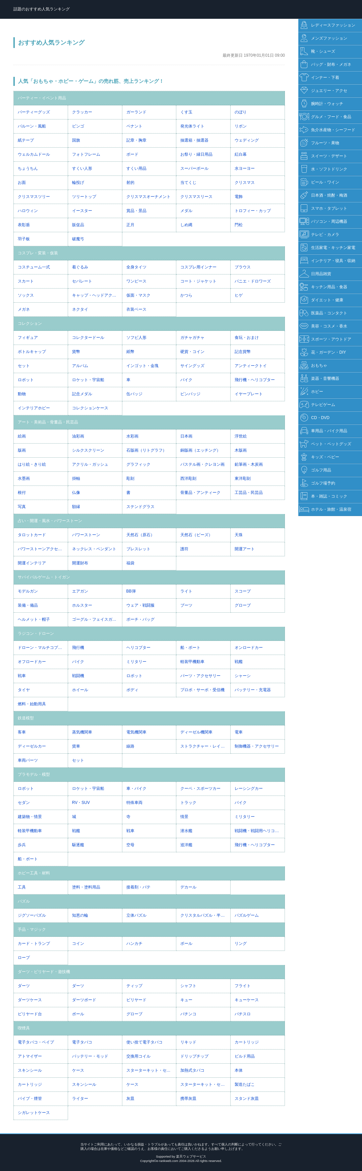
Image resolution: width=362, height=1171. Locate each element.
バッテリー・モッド (90, 1056)
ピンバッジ (190, 394)
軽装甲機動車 (192, 661)
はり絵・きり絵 (32, 464)
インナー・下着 (319, 78)
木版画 (241, 450)
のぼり (241, 112)
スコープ (243, 591)
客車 (22, 732)
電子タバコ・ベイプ (36, 1042)
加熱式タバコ (192, 1070)
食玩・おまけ (247, 337)
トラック (188, 802)
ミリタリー (136, 661)
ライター (80, 1098)
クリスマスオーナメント (148, 196)
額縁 (76, 506)
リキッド (188, 1042)
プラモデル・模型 (34, 774)
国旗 (76, 140)
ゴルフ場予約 (317, 483)
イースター (82, 210)
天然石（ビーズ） (196, 534)
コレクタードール (88, 337)
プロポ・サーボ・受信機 (202, 690)
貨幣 (76, 351)
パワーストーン (86, 534)
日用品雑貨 (315, 274)
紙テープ (26, 140)
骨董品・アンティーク (200, 492)
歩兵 (22, 845)
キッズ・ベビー (319, 457)
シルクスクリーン (88, 450)
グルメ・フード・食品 (325, 117)
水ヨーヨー (245, 168)
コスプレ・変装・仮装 (38, 253)
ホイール (80, 690)
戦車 (22, 675)
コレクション (30, 323)
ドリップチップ (194, 1056)
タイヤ (24, 690)
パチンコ (188, 1014)
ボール (186, 943)
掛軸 (76, 478)
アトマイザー (30, 1056)
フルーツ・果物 (319, 143)
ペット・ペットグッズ (325, 444)
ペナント (134, 126)
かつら (186, 295)
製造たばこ (245, 1084)
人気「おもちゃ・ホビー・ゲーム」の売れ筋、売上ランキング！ (91, 81)
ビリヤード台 (30, 1014)
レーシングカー (249, 788)
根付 (22, 492)
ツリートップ (84, 196)
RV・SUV (81, 802)
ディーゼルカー (32, 746)
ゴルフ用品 (315, 470)
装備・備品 (28, 605)
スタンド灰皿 (247, 1098)
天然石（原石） (140, 534)
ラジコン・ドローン (36, 633)
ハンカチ (134, 943)
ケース (78, 1070)
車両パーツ (28, 760)
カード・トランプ (34, 943)
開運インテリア (32, 563)
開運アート (245, 549)
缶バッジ (134, 394)
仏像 (76, 492)
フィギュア (28, 337)
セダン (24, 802)
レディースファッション (327, 25)
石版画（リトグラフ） (146, 450)
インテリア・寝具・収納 (327, 261)
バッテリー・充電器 (253, 690)
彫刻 (130, 478)
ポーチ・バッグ (140, 619)
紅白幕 (241, 154)
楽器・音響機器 (319, 379)
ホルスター (82, 605)
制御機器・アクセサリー (257, 746)
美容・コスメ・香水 (323, 326)
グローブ (243, 605)
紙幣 (130, 351)
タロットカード (32, 534)
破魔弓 (78, 239)
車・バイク (136, 788)
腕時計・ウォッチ (321, 104)
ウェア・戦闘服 (140, 605)
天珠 (239, 534)
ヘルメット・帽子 (34, 619)
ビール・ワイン (319, 182)
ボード (132, 154)
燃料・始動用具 (32, 704)
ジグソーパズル (32, 915)
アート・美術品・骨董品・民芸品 (48, 422)
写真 (22, 506)
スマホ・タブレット (323, 208)
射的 (130, 182)
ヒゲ (239, 295)
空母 (130, 845)
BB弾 (131, 591)
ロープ (24, 957)
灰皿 (130, 1098)
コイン (78, 943)
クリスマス (245, 182)
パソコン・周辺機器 (323, 221)
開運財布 (80, 563)
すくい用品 (136, 168)
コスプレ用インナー (198, 267)
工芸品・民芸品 (249, 492)
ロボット (26, 379)
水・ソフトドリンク (323, 169)
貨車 (76, 746)
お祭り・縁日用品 (196, 154)
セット (24, 365)
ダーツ (24, 985)
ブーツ (186, 605)
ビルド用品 (245, 1056)
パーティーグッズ (34, 112)
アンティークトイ (251, 365)
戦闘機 (78, 675)
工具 (22, 887)
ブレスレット (138, 549)
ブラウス (243, 267)
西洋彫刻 (188, 478)
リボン (241, 126)
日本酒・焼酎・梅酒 (323, 195)
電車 (239, 732)
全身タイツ (136, 267)
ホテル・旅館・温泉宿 (325, 509)
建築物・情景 (30, 816)
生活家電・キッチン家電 (327, 248)
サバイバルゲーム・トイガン (44, 577)
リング (241, 943)
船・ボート (190, 647)
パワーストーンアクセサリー (43, 549)
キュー (186, 1000)
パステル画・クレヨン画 (202, 464)
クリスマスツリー (34, 196)
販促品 (78, 224)
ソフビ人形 (136, 337)
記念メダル (82, 394)
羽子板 (24, 239)
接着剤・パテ (138, 887)
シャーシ (243, 675)
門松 (239, 224)
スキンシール (30, 1070)
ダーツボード (84, 1000)
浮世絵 (241, 436)
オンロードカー (249, 647)
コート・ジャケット (198, 281)
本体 (239, 1070)
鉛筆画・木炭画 (249, 464)
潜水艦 (186, 830)
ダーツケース (30, 1000)
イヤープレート (249, 394)
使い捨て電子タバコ (144, 1042)
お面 (22, 182)
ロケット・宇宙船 (88, 379)
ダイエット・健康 (321, 300)
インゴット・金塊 (142, 365)
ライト (186, 591)
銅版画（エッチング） (200, 450)
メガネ (24, 309)
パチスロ (243, 1014)
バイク (186, 379)
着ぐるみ (80, 267)
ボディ (132, 690)
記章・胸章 (136, 140)
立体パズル (136, 915)
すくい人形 (82, 168)
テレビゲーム (317, 405)
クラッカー (82, 112)
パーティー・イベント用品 (42, 98)
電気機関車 (136, 732)
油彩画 (78, 436)
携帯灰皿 (188, 1098)
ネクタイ (80, 309)
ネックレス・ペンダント (94, 549)
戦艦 (239, 661)
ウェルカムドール (34, 154)
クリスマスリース (196, 196)
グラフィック (138, 464)
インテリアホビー (34, 408)
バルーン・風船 (32, 126)
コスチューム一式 (34, 267)
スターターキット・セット (150, 1070)
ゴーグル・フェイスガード (96, 619)
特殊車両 (134, 802)
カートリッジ (247, 1042)
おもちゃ (313, 365)
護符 (184, 549)
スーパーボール (194, 168)
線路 (130, 746)
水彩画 (132, 436)
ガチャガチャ (192, 337)
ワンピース (136, 281)
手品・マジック (32, 929)
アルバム (80, 365)
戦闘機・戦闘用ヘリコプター (260, 830)
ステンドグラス (140, 506)
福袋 (130, 563)
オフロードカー (32, 661)
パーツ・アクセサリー (200, 675)
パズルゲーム (247, 915)
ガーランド (136, 112)
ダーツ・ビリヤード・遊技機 (44, 971)
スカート (26, 281)
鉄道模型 (26, 718)
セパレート (82, 281)
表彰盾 (24, 224)
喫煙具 (24, 1028)
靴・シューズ (317, 51)
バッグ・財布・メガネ (325, 64)
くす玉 (186, 112)
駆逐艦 (78, 845)
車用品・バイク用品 (323, 431)
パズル (24, 901)
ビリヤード (136, 1000)
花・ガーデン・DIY (322, 352)
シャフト (188, 985)
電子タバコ (82, 1042)
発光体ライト (192, 126)
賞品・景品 (136, 210)
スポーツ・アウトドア (325, 339)
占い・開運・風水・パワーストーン (50, 520)
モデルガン (28, 591)
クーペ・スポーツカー (200, 788)
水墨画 (24, 478)
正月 (130, 224)
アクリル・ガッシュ (90, 464)
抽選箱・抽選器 (194, 140)
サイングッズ (192, 365)
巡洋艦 (186, 845)
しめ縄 (186, 224)
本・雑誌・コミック (323, 496)
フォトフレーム (86, 154)
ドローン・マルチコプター (42, 647)
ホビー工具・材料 (34, 873)
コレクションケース (90, 408)
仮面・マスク (138, 295)
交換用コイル (138, 1056)
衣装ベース (136, 309)
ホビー (311, 392)
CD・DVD (314, 418)
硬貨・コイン (192, 351)
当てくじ (188, 182)
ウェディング (247, 140)
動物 (22, 394)
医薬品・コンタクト (323, 313)
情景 (184, 816)
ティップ (134, 985)
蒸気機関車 (82, 732)
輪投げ (78, 182)
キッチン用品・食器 (323, 287)
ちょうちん (28, 168)
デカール (188, 887)
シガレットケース (34, 1112)
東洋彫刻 (243, 478)
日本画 (186, 436)
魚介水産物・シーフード (327, 130)
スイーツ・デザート (323, 156)
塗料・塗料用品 (86, 887)
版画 (22, 450)
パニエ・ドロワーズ (253, 281)
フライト (243, 985)
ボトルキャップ (32, 351)
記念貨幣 (243, 351)
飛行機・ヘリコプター (255, 379)
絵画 (22, 436)
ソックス (26, 295)
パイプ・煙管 (30, 1098)
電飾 (239, 196)
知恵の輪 (80, 915)
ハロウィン (28, 210)
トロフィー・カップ (253, 210)
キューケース (247, 1000)
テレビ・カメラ (319, 235)
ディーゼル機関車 (196, 732)
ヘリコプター (138, 647)
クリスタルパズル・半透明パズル (205, 915)
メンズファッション (323, 38)
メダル (186, 210)
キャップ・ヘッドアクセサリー (97, 295)
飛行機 (78, 647)
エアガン (80, 591)
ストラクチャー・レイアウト (205, 746)
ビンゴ (78, 126)
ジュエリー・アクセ (323, 91)
